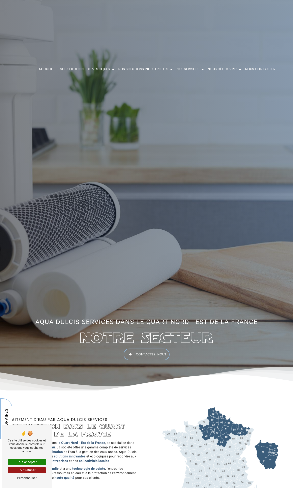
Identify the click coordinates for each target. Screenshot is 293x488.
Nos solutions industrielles (143, 67)
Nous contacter (260, 67)
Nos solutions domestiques (85, 67)
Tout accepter (27, 462)
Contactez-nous (146, 353)
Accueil (45, 67)
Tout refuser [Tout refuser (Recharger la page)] (26, 470)
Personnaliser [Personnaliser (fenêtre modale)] (27, 478)
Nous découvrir (222, 67)
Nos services (187, 67)
